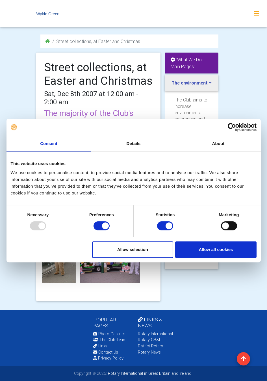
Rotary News (149, 352)
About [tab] (218, 143)
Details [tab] (134, 143)
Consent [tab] (48, 143)
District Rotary (150, 345)
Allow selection (132, 249)
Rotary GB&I (149, 339)
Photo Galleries (109, 333)
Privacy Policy (108, 358)
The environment (190, 83)
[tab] (191, 83)
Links (100, 345)
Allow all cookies (216, 249)
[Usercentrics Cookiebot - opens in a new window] (232, 127)
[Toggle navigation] (256, 14)
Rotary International (155, 333)
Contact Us (105, 352)
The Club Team (110, 339)
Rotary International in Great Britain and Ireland (149, 373)
